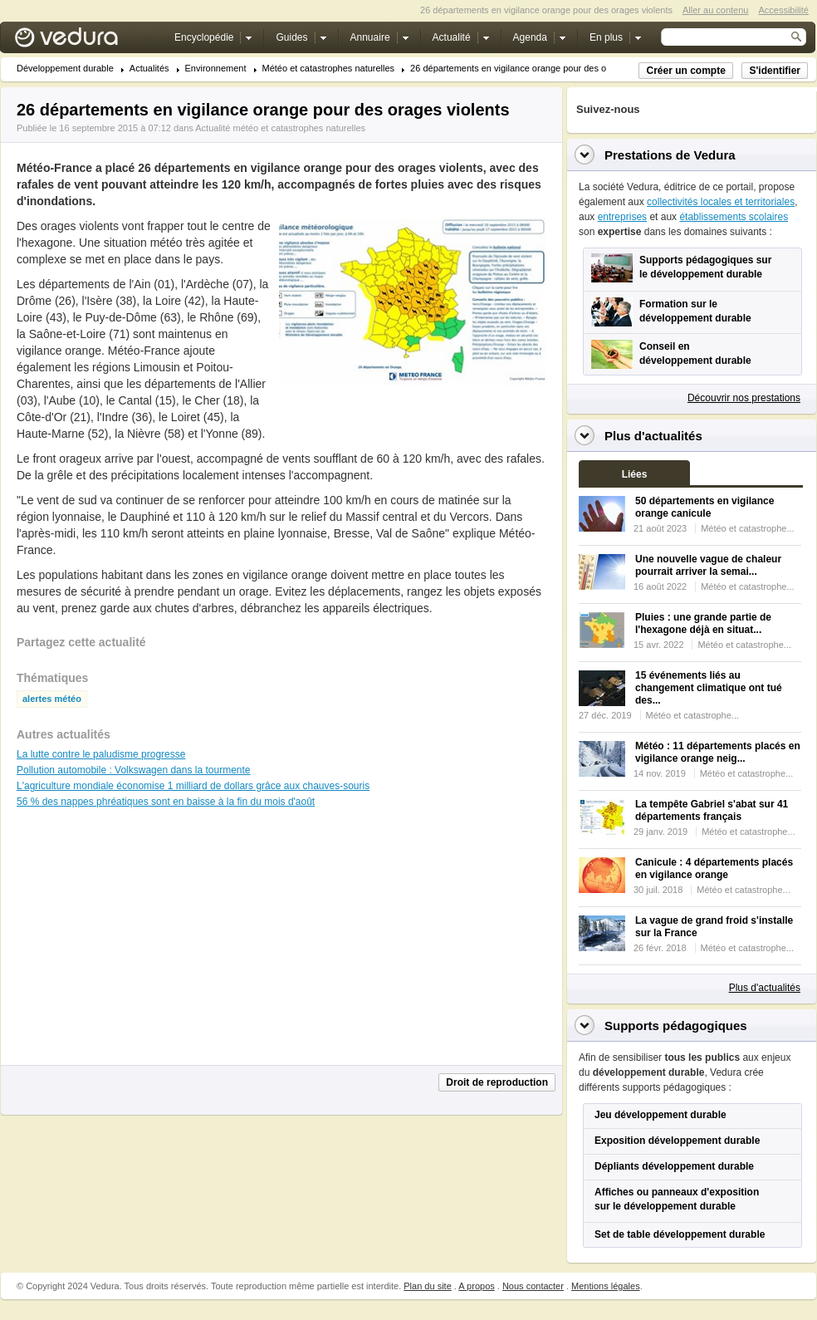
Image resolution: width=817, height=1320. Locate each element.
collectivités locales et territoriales (721, 202)
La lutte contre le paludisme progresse (101, 754)
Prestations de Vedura (670, 155)
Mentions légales (605, 1286)
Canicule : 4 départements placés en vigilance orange (714, 868)
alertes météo (51, 699)
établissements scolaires (733, 217)
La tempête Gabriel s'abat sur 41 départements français (711, 810)
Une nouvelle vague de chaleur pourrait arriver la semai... (708, 565)
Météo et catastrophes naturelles (328, 68)
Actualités (149, 68)
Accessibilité (783, 10)
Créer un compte (685, 70)
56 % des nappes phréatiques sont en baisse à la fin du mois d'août (166, 801)
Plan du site (427, 1286)
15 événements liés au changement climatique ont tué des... (708, 688)
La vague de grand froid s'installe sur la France (714, 927)
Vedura (86, 41)
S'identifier (774, 70)
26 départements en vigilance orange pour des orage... (521, 68)
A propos (476, 1286)
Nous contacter (533, 1286)
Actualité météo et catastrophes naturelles (280, 128)
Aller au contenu (715, 10)
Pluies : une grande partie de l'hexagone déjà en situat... (703, 623)
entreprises (622, 217)
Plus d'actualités (764, 988)
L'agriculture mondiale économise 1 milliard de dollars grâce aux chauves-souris (193, 786)
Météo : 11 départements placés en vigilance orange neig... (717, 752)
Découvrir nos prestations (743, 398)
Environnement (216, 68)
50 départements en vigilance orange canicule (704, 507)
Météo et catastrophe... (748, 528)
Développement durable (65, 68)
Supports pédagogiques (675, 1025)
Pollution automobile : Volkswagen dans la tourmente (134, 770)
